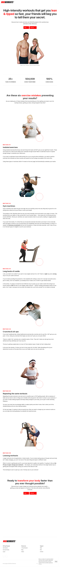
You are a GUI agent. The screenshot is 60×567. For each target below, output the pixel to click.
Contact (41, 551)
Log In (4, 551)
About (22, 551)
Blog (22, 549)
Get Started (5, 547)
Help (41, 547)
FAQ (41, 549)
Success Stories (6, 549)
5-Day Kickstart (24, 547)
